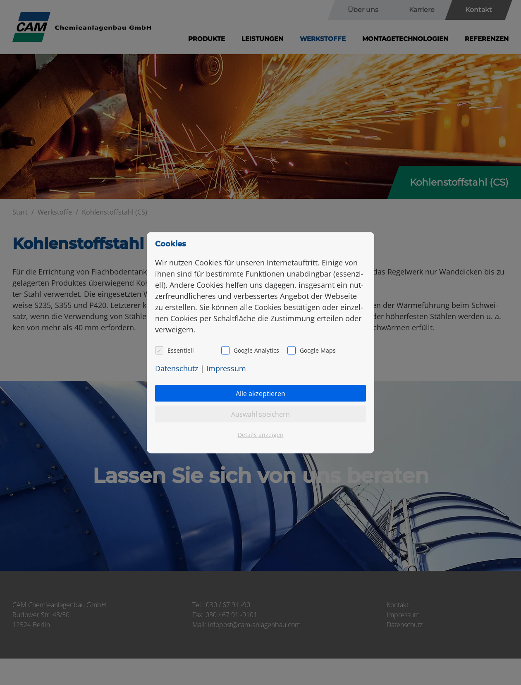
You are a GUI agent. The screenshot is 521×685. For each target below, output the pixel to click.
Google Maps (318, 350)
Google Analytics (256, 350)
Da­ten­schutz (176, 368)
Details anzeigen (261, 434)
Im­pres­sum (226, 368)
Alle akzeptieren (260, 393)
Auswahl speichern (260, 413)
